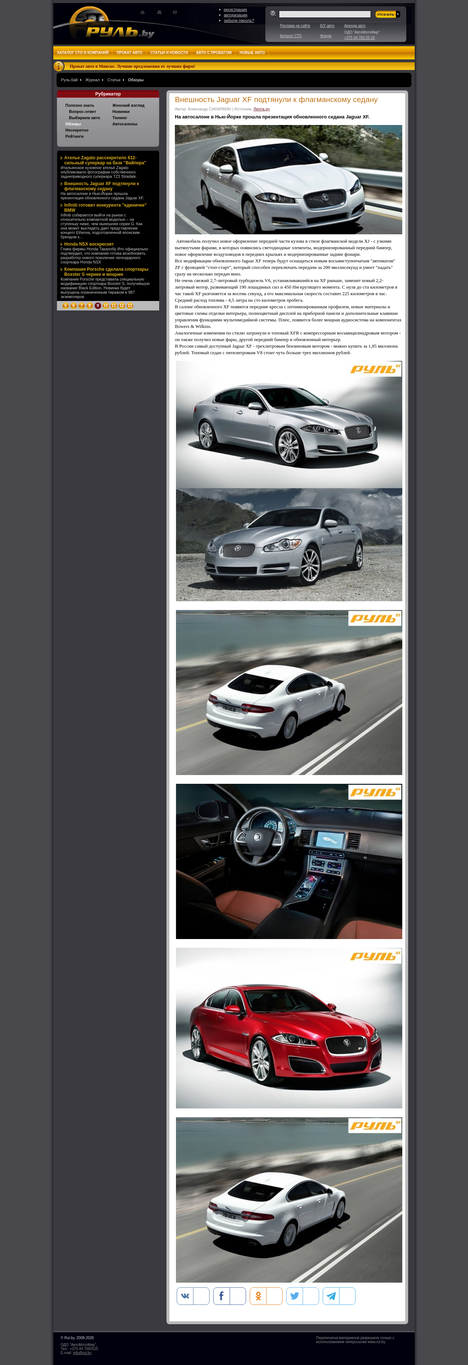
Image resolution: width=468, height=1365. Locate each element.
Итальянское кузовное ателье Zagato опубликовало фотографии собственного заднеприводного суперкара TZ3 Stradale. (99, 172)
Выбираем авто (84, 118)
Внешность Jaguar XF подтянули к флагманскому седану (101, 186)
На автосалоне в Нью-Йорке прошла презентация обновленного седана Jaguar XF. (102, 195)
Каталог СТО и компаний (82, 53)
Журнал (92, 80)
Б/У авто (327, 26)
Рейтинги (74, 136)
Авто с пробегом (214, 53)
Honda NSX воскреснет (89, 244)
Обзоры (136, 80)
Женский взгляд (128, 105)
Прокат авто (129, 53)
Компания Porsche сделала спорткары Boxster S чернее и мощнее (106, 272)
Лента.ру (261, 109)
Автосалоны (124, 124)
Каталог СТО (291, 36)
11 (113, 305)
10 (105, 305)
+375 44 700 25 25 (359, 38)
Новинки (121, 111)
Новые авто (252, 53)
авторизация (236, 15)
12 (121, 305)
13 (129, 305)
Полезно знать (80, 105)
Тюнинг (119, 118)
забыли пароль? (239, 20)
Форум (325, 36)
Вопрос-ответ (82, 111)
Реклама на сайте (295, 26)
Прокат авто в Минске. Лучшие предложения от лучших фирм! (132, 66)
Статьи (113, 80)
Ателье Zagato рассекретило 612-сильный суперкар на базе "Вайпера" (105, 160)
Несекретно (76, 130)
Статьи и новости (169, 53)
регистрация (235, 9)
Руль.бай (69, 80)
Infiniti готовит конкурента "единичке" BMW (105, 208)
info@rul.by (82, 1353)
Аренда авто (354, 26)
